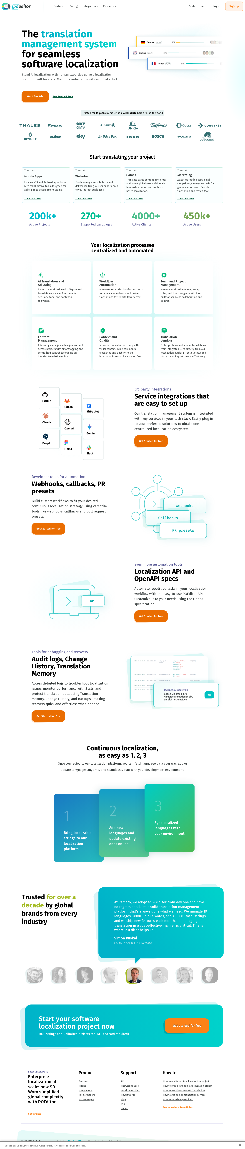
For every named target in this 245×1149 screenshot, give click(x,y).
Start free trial (35, 96)
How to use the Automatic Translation (184, 1091)
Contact (60, 1141)
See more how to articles (178, 1107)
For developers (87, 1095)
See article (34, 1114)
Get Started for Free (151, 441)
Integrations (86, 1091)
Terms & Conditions (98, 1141)
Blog (123, 1100)
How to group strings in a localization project (187, 1086)
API (123, 1082)
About (124, 1109)
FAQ (123, 1104)
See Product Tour (63, 96)
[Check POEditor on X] (74, 1141)
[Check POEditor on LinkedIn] (79, 1141)
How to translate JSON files (178, 1100)
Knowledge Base (130, 1086)
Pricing (82, 1086)
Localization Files (130, 1091)
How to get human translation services (184, 1095)
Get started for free (187, 1025)
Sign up (234, 6)
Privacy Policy (116, 1141)
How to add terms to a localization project (186, 1082)
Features (84, 1082)
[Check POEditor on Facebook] (69, 1141)
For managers (86, 1100)
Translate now (32, 198)
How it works (128, 1095)
